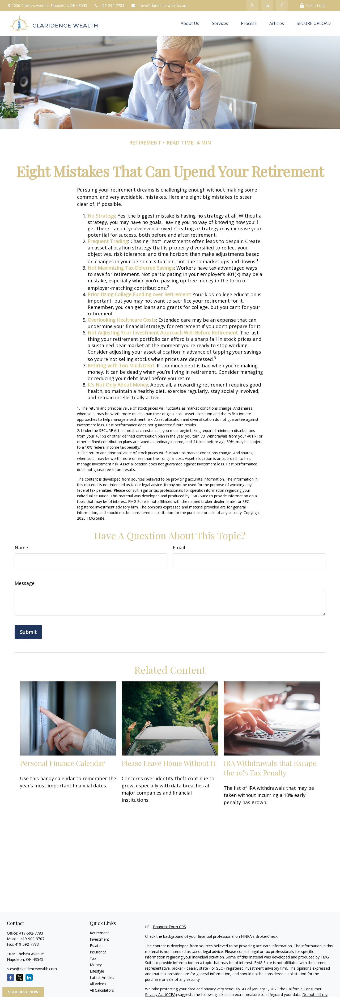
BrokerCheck (267, 936)
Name (21, 547)
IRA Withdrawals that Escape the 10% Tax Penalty (270, 767)
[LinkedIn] (267, 5)
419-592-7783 (109, 5)
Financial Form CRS (169, 926)
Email (179, 547)
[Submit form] (28, 632)
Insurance (98, 951)
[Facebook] (282, 5)
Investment (99, 939)
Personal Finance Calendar (62, 763)
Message (25, 583)
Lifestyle (97, 971)
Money (96, 964)
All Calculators (102, 990)
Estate (95, 945)
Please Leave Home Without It (169, 763)
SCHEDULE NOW (23, 992)
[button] (190, 23)
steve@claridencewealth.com (159, 5)
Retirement (99, 932)
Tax (93, 958)
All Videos (98, 983)
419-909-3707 (32, 938)
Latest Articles (102, 977)
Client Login (313, 5)
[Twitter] (252, 5)
